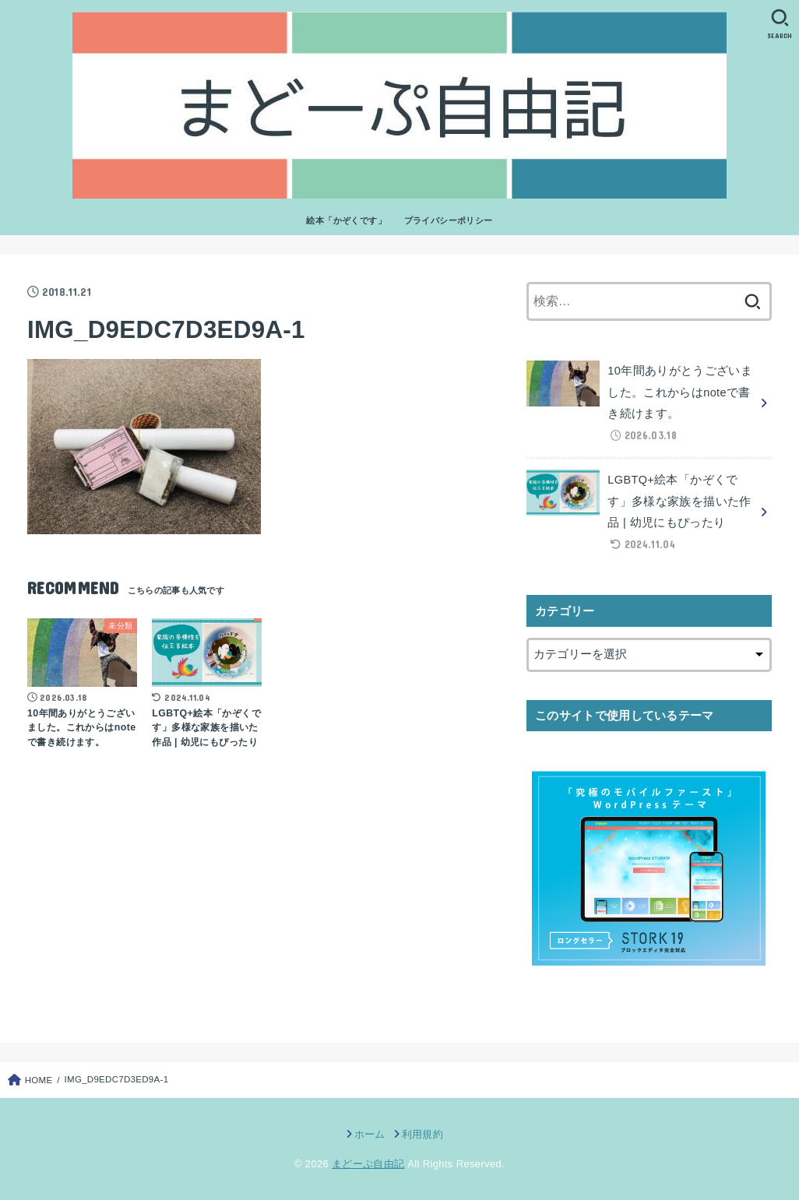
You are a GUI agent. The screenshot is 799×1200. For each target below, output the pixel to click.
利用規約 (422, 1134)
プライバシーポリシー (448, 220)
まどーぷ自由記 (368, 1164)
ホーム (369, 1134)
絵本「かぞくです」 (346, 220)
